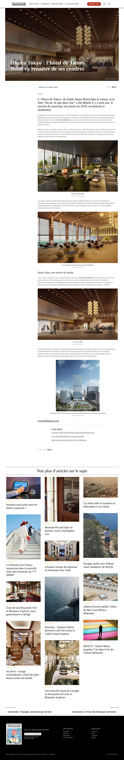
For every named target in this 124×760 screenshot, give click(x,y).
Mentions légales (10, 754)
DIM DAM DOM (114, 754)
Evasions (45, 4)
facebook (94, 731)
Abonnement (52, 754)
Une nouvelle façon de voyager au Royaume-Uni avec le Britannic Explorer (62, 694)
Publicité (37, 754)
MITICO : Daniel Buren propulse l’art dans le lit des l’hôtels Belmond (98, 649)
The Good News (72, 4)
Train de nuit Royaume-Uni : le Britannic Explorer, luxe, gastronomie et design (22, 611)
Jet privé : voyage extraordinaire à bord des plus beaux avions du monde (22, 674)
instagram (94, 735)
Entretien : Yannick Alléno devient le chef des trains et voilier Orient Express (60, 630)
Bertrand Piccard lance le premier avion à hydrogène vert (59, 531)
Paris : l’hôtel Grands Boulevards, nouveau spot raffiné (67, 436)
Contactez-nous (44, 754)
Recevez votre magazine (32, 734)
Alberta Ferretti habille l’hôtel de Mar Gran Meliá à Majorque (100, 610)
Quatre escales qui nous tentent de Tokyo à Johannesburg (69, 440)
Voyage (13, 56)
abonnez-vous (94, 4)
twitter (93, 733)
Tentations (34, 4)
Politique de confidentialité (28, 754)
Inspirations (57, 4)
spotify (93, 737)
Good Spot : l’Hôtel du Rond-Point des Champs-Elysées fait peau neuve (72, 432)
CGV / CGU (18, 754)
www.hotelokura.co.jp (48, 420)
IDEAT (108, 754)
